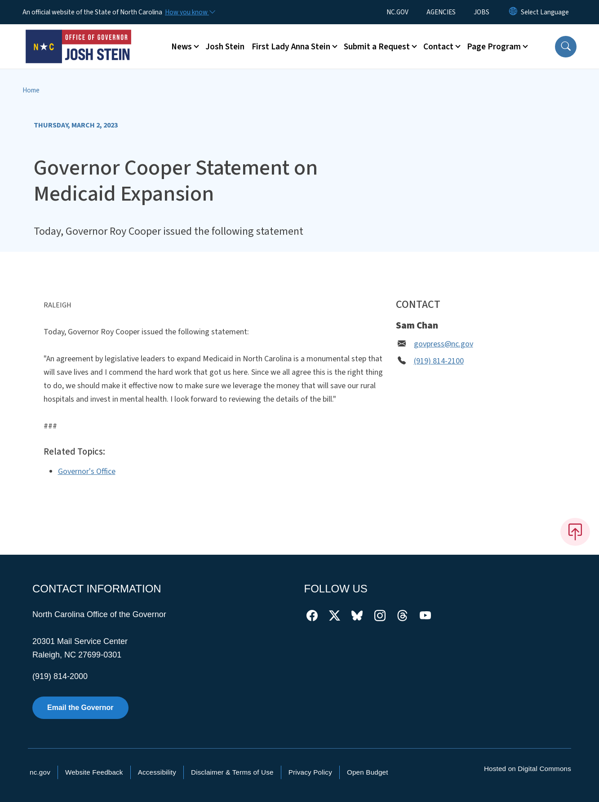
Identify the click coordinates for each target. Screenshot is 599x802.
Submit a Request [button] (377, 46)
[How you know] (190, 12)
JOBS (481, 12)
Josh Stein (224, 46)
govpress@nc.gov (443, 344)
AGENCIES (441, 12)
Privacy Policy (310, 772)
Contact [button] (438, 46)
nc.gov (40, 772)
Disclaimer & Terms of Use (232, 772)
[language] (545, 12)
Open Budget (367, 772)
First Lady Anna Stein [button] (291, 46)
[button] (566, 46)
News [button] (181, 46)
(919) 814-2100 (439, 361)
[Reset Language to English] (513, 12)
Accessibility (157, 772)
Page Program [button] (494, 46)
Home (31, 90)
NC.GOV (397, 12)
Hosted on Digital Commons (527, 768)
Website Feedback (94, 772)
